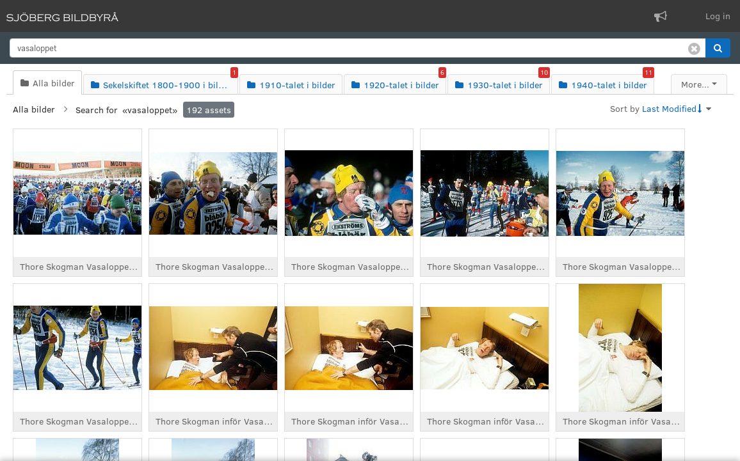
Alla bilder (34, 109)
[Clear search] (694, 48)
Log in (717, 16)
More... (695, 84)
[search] (358, 48)
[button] (717, 48)
